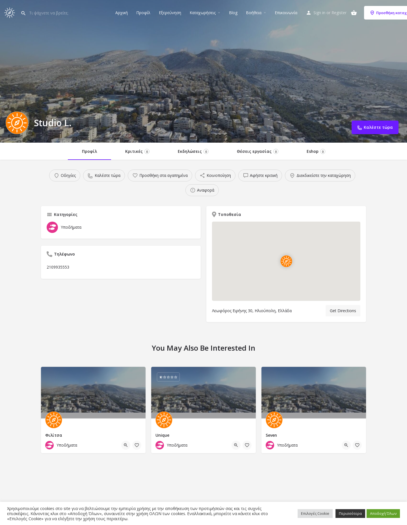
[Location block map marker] (286, 261)
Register (339, 12)
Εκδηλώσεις (193, 151)
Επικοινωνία (286, 12)
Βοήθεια (253, 12)
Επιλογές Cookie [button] (315, 513)
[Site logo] (10, 12)
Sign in (319, 12)
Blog (233, 12)
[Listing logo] (17, 123)
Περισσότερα (350, 513)
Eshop (316, 151)
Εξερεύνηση (170, 12)
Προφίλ (143, 12)
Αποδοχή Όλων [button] (383, 513)
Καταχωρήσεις (203, 12)
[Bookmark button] (136, 445)
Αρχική (121, 12)
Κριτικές (137, 151)
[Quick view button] (125, 445)
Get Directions (343, 310)
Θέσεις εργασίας (257, 151)
